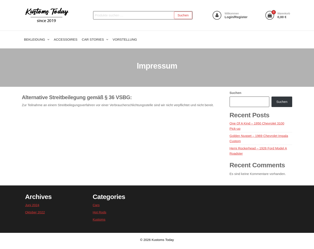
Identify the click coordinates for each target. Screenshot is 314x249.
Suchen (183, 15)
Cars (96, 205)
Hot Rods (99, 212)
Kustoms (99, 219)
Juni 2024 (32, 205)
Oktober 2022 (35, 212)
